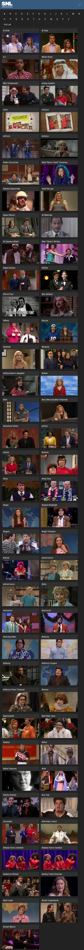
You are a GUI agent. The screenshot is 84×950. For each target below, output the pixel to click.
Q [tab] (16, 19)
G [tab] (39, 13)
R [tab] (22, 19)
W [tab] (51, 19)
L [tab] (67, 13)
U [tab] (39, 19)
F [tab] (33, 13)
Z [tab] (68, 19)
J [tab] (55, 13)
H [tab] (45, 13)
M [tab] (73, 13)
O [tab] (4, 19)
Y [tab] (63, 19)
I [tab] (50, 13)
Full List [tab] (7, 24)
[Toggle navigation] (79, 5)
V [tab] (45, 19)
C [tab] (16, 13)
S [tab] (28, 19)
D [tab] (22, 13)
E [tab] (27, 13)
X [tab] (57, 19)
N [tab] (79, 13)
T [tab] (33, 19)
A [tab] (4, 13)
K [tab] (61, 13)
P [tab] (10, 19)
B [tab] (10, 13)
